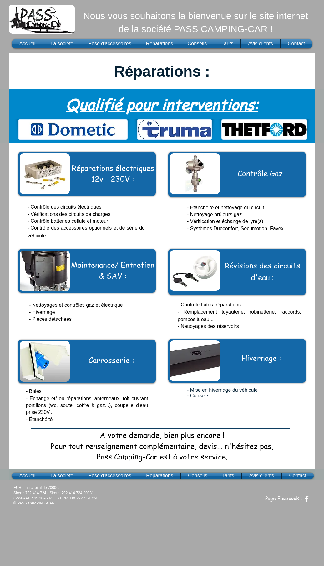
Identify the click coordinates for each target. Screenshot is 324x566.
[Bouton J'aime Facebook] (296, 488)
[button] (42, 19)
